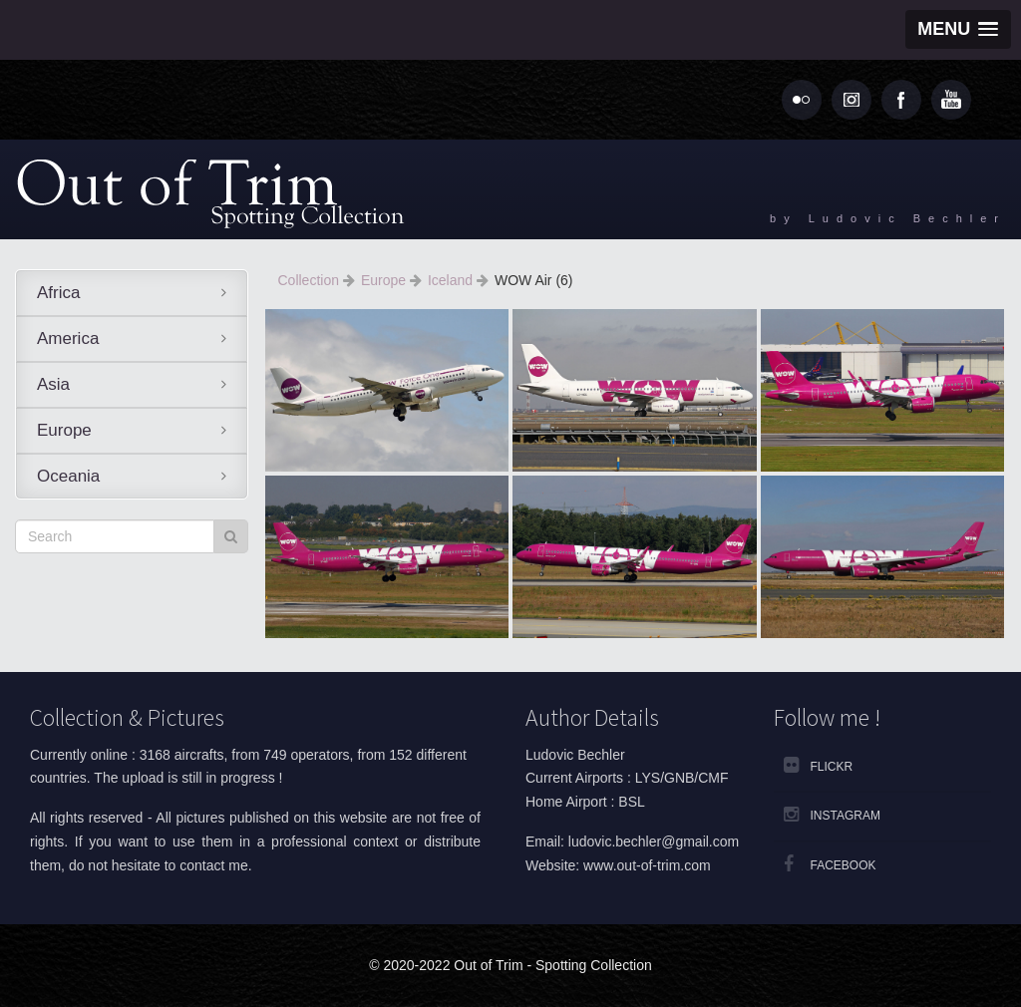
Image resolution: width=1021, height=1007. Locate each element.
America (68, 338)
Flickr (832, 767)
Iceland (452, 280)
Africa (58, 292)
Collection (310, 280)
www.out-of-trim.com (647, 865)
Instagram (845, 816)
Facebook (843, 865)
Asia (53, 384)
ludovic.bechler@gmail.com (653, 841)
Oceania (68, 476)
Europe (64, 430)
